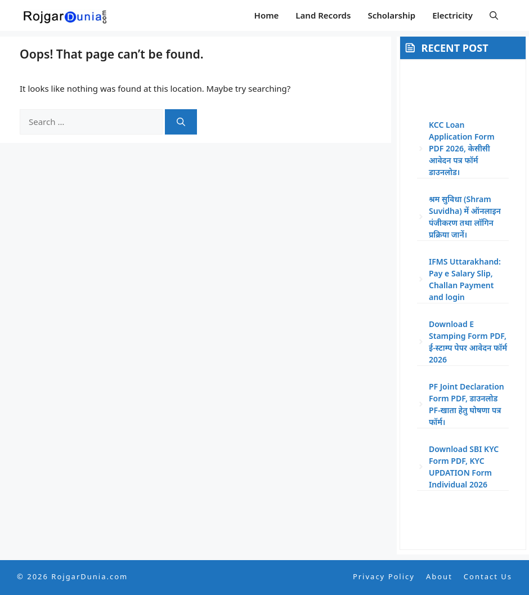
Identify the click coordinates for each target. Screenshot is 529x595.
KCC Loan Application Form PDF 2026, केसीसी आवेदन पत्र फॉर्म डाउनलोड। (462, 148)
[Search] (181, 122)
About (439, 576)
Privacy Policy (384, 576)
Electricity (452, 15)
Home (266, 15)
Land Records (323, 15)
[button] (493, 15)
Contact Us (488, 576)
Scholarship (391, 15)
